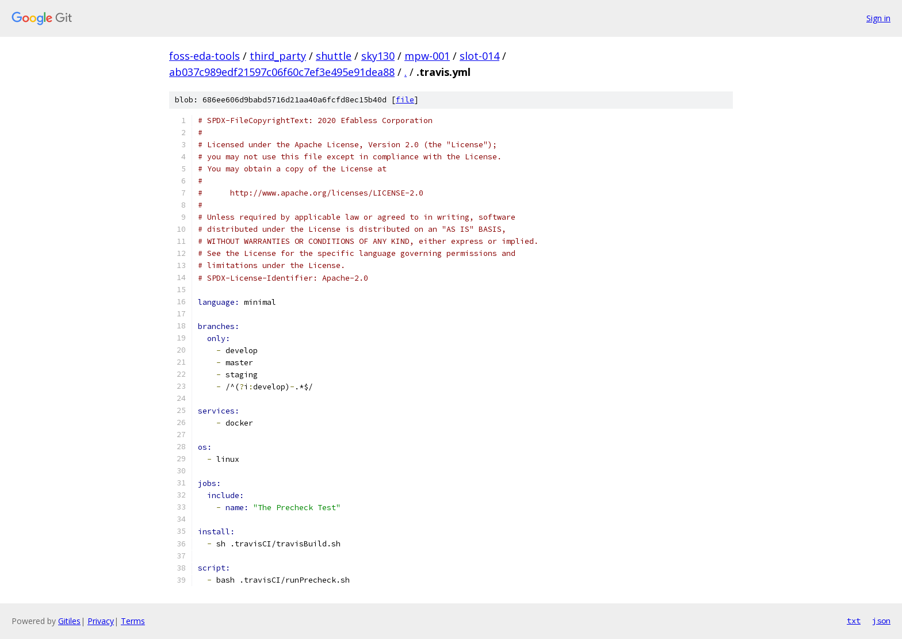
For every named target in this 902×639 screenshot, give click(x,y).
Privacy (100, 620)
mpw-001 (427, 56)
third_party (278, 56)
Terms (133, 620)
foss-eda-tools (204, 56)
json (881, 620)
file (405, 100)
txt (854, 620)
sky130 (378, 56)
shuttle (333, 56)
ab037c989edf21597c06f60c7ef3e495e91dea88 (282, 72)
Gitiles (69, 620)
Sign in (878, 18)
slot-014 (479, 56)
